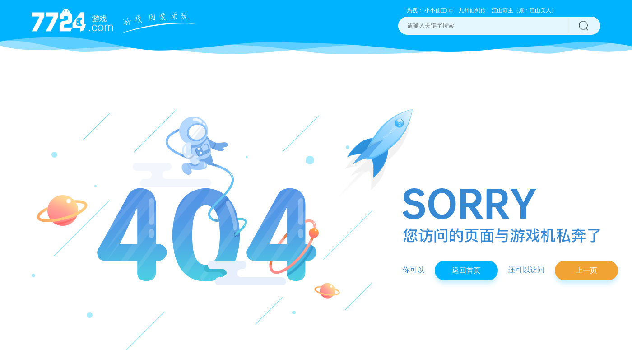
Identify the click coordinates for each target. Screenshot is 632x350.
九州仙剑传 (472, 10)
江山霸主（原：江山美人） (524, 10)
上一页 (586, 270)
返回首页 (466, 270)
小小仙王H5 (438, 10)
